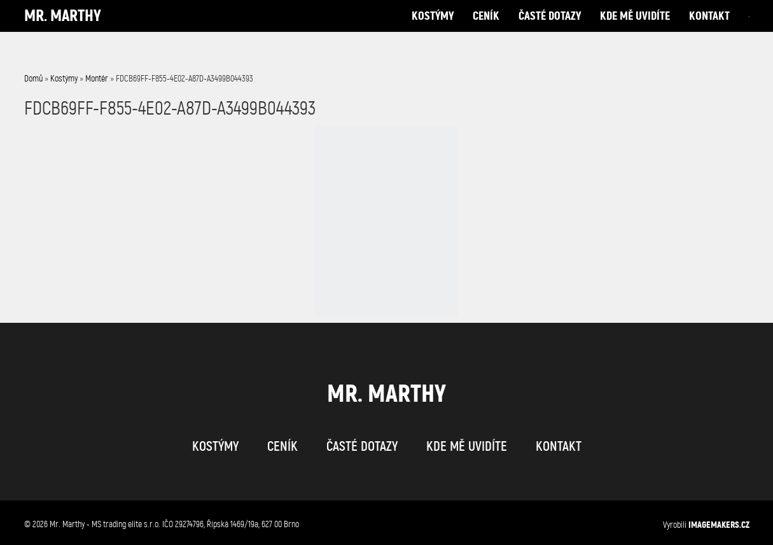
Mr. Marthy (62, 28)
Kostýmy (64, 78)
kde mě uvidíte (635, 28)
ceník (486, 28)
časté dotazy (550, 28)
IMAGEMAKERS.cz (718, 524)
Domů (33, 78)
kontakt (709, 28)
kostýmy (433, 28)
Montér (96, 78)
